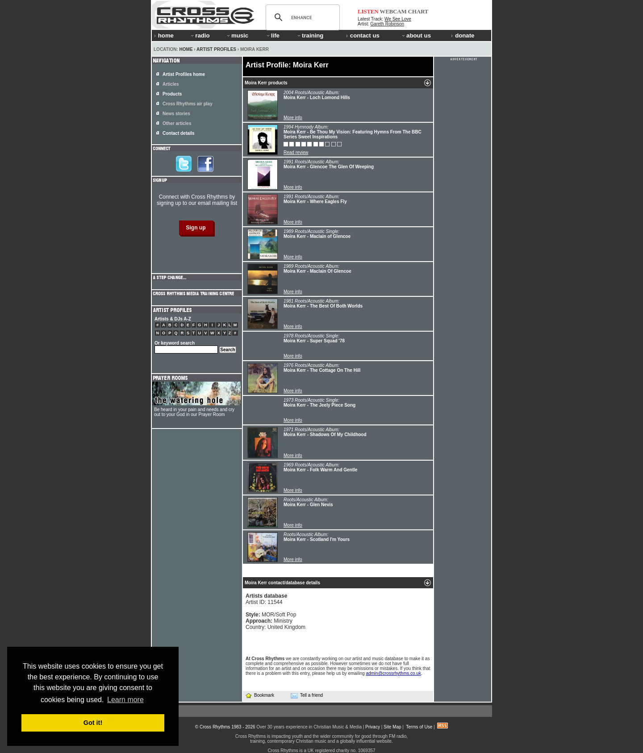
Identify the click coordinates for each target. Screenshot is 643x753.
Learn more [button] (125, 699)
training (309, 35)
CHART (418, 11)
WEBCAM (393, 11)
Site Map (392, 726)
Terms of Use (419, 726)
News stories (176, 113)
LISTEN (368, 11)
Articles (171, 84)
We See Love (397, 19)
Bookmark (259, 695)
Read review (296, 152)
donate (462, 35)
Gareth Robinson (387, 23)
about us (416, 35)
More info (293, 117)
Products (172, 94)
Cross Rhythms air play (188, 103)
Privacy (372, 726)
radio (199, 35)
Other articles (177, 123)
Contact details (179, 133)
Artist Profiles (216, 49)
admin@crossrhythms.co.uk (393, 673)
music (237, 35)
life (273, 35)
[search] (301, 17)
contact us (363, 35)
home (164, 35)
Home (186, 49)
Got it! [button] (93, 722)
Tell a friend (307, 695)
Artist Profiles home (184, 74)
